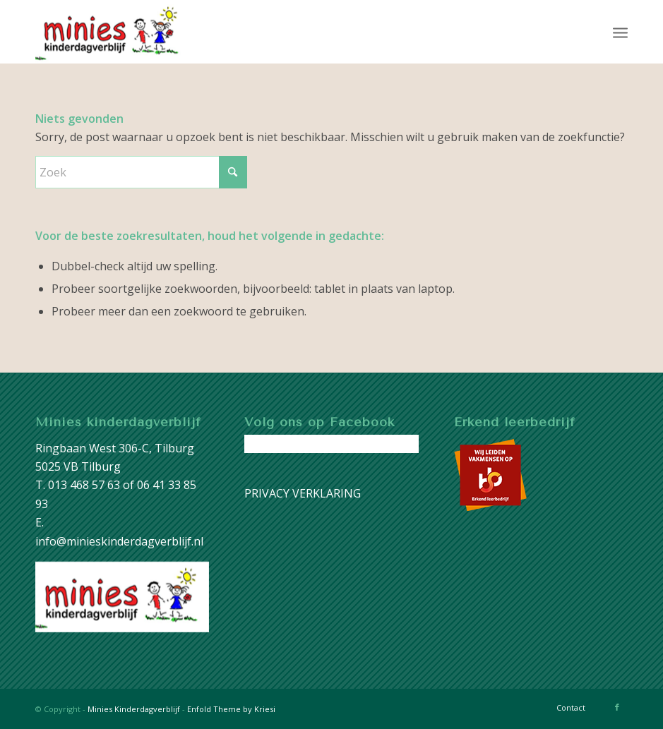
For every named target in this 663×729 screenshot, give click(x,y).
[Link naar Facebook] (617, 707)
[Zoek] (141, 172)
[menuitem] (620, 32)
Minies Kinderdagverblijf (134, 709)
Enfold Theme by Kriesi (231, 709)
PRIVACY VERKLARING (302, 493)
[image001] (112, 32)
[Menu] (620, 32)
